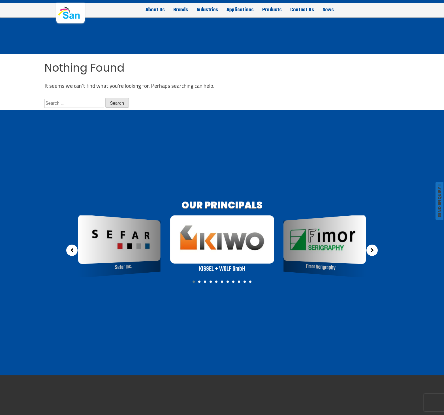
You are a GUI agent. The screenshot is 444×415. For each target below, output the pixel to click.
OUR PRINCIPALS (222, 205)
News (328, 10)
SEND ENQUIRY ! (439, 201)
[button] (194, 282)
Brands (180, 10)
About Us (155, 10)
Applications (240, 10)
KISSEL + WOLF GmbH (222, 269)
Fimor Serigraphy (321, 267)
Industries (207, 10)
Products (272, 10)
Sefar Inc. (123, 267)
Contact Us (302, 10)
